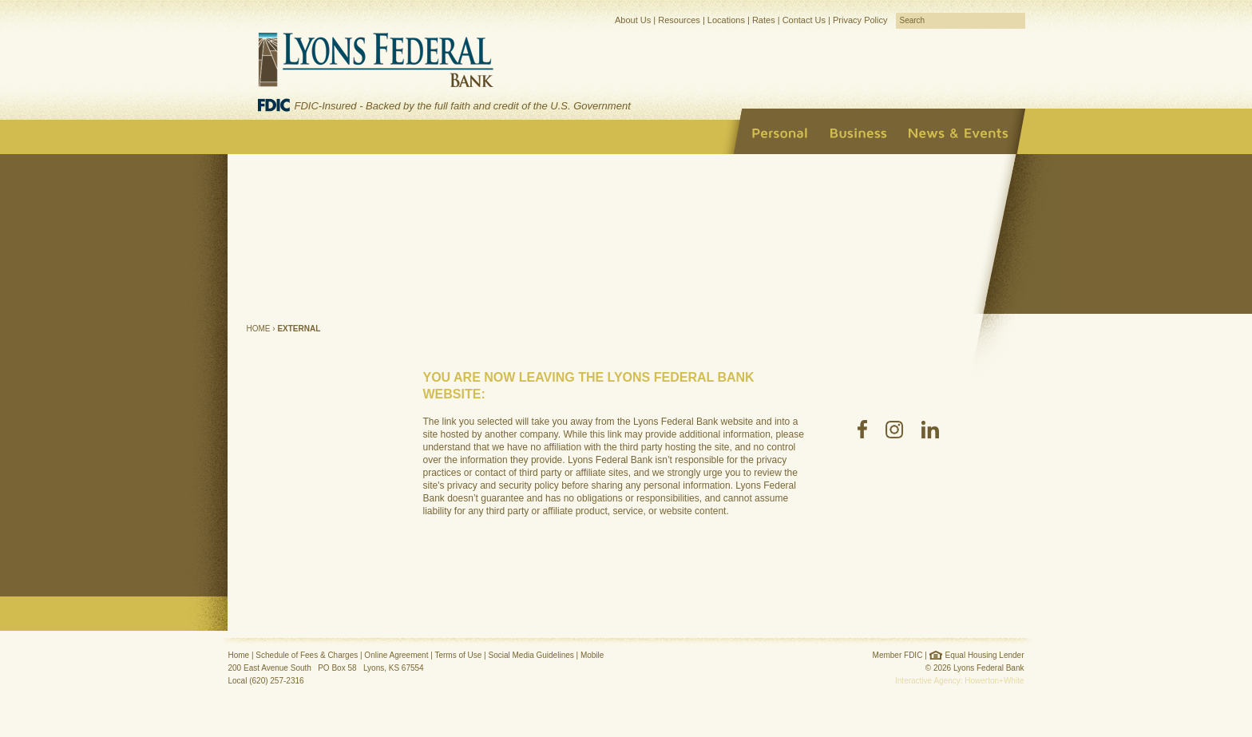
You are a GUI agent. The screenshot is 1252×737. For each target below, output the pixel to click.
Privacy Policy (860, 20)
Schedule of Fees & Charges (307, 655)
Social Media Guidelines (530, 655)
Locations (726, 20)
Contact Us (804, 20)
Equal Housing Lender (984, 655)
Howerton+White (994, 680)
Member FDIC (898, 655)
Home (259, 328)
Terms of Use (457, 655)
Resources (679, 20)
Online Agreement (396, 655)
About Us (633, 20)
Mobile (592, 655)
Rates (763, 20)
